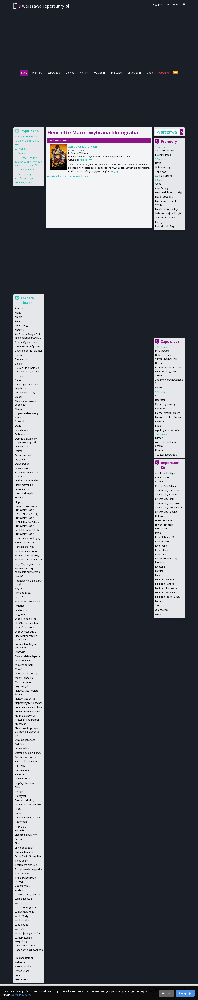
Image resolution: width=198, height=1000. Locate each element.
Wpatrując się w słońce (168, 430)
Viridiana (19, 890)
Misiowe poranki (24, 664)
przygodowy (85, 159)
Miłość (18, 669)
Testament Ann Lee (26, 864)
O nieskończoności (25, 739)
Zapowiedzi (53, 72)
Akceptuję (185, 993)
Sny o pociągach (24, 847)
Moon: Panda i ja (24, 677)
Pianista (159, 421)
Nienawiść (20, 723)
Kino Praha (161, 545)
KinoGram (160, 554)
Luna (157, 575)
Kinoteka (160, 566)
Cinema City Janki (164, 499)
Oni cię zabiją (162, 167)
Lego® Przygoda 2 (25, 631)
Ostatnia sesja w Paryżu (168, 213)
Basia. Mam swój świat (27, 346)
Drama (159, 363)
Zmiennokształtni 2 (25, 957)
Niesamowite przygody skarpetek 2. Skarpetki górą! (28, 732)
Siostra (19, 839)
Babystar (160, 399)
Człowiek (20, 421)
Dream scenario (23, 455)
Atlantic (159, 481)
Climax (18, 409)
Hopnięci (22, 148)
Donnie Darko (22, 446)
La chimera (21, 610)
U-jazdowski (162, 609)
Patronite (163, 72)
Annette (19, 329)
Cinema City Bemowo (167, 490)
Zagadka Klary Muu (82, 147)
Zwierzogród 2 (23, 966)
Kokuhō (19, 576)
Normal (159, 450)
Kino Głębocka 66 (164, 537)
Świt (157, 605)
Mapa (149, 72)
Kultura (159, 570)
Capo (18, 380)
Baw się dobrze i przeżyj (168, 192)
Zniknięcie (20, 962)
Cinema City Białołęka (167, 494)
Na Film (84, 72)
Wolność (19, 929)
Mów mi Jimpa (163, 155)
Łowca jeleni (21, 979)
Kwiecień (160, 408)
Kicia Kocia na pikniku (26, 551)
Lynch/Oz (20, 651)
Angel (18, 321)
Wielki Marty (21, 916)
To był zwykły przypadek (28, 869)
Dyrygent (20, 459)
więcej (114, 171)
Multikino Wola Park (166, 592)
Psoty (18, 808)
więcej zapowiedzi (167, 454)
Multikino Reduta (164, 583)
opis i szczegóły (72, 176)
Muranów (160, 601)
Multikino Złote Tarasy (167, 596)
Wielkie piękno (23, 920)
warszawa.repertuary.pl (45, 6)
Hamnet (19, 497)
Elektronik (160, 516)
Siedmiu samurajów (26, 834)
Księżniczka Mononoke (27, 601)
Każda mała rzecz (24, 546)
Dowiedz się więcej (21, 994)
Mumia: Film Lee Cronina (168, 417)
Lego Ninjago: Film (25, 618)
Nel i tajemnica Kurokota (28, 707)
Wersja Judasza (163, 175)
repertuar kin (54, 176)
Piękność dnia (22, 778)
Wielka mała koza (24, 911)
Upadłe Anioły (22, 885)
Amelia (18, 316)
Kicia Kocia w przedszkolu (29, 559)
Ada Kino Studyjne (165, 473)
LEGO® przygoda (25, 627)
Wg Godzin (100, 72)
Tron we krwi (22, 873)
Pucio (158, 425)
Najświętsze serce (25, 698)
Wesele (19, 903)
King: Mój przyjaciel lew (28, 564)
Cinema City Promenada (168, 507)
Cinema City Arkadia (166, 486)
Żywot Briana (22, 970)
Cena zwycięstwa (164, 150)
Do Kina (70, 72)
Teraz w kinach (27, 300)
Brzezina (19, 376)
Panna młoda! (22, 770)
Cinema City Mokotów (167, 503)
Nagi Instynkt (22, 686)
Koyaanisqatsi (22, 588)
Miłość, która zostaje (166, 209)
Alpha (158, 183)
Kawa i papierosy (24, 542)
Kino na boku (162, 541)
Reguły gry (21, 826)
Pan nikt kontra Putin (26, 761)
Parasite (19, 774)
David (158, 162)
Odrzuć (166, 993)
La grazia (20, 614)
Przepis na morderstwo (168, 367)
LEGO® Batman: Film (27, 623)
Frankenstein (22, 489)
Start (24, 72)
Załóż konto (172, 4)
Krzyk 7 (19, 597)
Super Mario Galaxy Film (28, 856)
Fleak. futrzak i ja (164, 196)
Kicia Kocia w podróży (27, 555)
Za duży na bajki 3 (27, 157)
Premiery (37, 72)
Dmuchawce (162, 350)
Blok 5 (18, 363)
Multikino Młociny (164, 579)
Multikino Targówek (166, 588)
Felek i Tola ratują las (26, 480)
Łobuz (158, 387)
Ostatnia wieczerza (165, 217)
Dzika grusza (22, 463)
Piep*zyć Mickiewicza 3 (27, 783)
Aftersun (19, 308)
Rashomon (21, 821)
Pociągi (19, 791)
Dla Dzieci (116, 72)
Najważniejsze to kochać (28, 703)
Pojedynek (20, 796)
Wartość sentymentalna (28, 894)
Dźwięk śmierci (23, 468)
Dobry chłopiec (23, 434)
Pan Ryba (160, 222)
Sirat (17, 843)
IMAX (158, 532)
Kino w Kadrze (163, 550)
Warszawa (167, 132)
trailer (86, 176)
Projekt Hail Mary (164, 226)
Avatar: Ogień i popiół (27, 342)
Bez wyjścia (21, 359)
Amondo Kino (162, 477)
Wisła (158, 614)
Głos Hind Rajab (24, 493)
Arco (157, 395)
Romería (19, 830)
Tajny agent (162, 171)
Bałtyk (18, 355)
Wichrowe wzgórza (25, 907)
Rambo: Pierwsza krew (27, 817)
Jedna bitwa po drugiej (27, 538)
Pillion (18, 787)
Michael (159, 438)
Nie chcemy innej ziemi (27, 711)
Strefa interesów (24, 852)
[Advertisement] (99, 99)
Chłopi (18, 396)
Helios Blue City (163, 520)
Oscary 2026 (134, 72)
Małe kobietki (22, 660)
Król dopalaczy (25, 169)
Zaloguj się (156, 4)
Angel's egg (161, 188)
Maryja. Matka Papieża (167, 412)
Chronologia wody (165, 404)
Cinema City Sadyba (166, 511)
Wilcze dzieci (22, 924)
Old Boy (19, 744)
